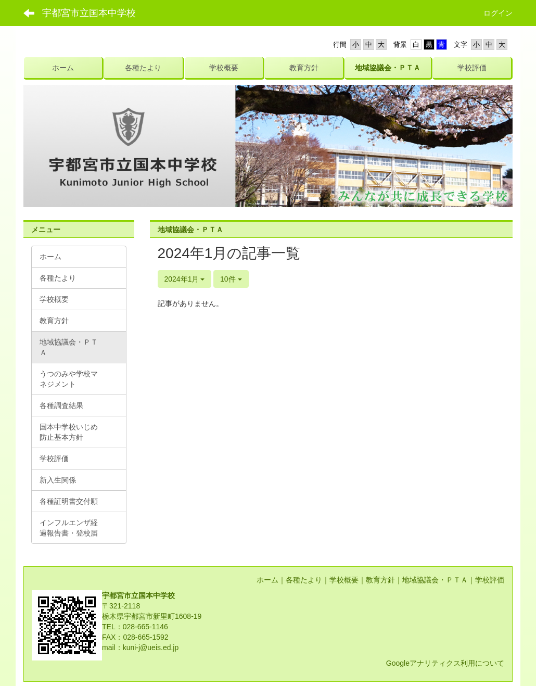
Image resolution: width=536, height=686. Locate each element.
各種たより (304, 580)
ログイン (498, 13)
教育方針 (380, 580)
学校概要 (344, 580)
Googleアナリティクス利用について (445, 663)
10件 (230, 279)
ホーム (267, 580)
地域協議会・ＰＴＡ (435, 580)
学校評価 (489, 580)
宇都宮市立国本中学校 (89, 13)
